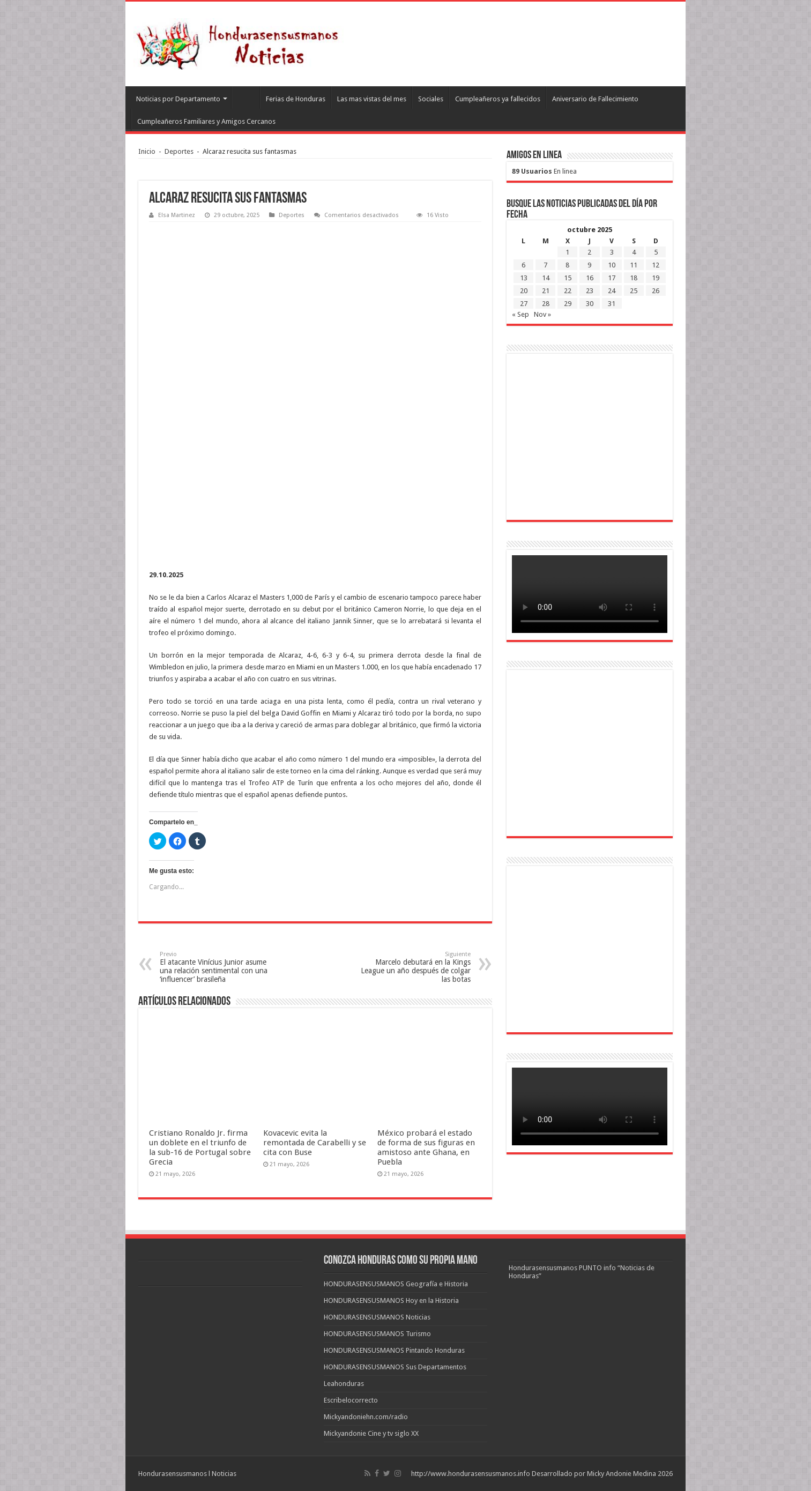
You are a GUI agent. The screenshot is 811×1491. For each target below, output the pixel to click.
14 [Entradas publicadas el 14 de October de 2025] (545, 278)
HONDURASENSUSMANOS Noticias (377, 1317)
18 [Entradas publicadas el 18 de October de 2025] (633, 278)
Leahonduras (344, 1384)
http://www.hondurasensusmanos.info (470, 1474)
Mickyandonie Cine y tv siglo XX (371, 1433)
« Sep (520, 314)
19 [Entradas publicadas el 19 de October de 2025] (655, 278)
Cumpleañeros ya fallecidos (497, 99)
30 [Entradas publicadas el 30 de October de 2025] (589, 304)
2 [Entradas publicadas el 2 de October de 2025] (589, 252)
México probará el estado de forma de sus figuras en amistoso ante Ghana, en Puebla (426, 1147)
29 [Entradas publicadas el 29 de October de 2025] (567, 304)
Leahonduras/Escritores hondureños (245, 97)
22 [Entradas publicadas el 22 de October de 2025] (567, 291)
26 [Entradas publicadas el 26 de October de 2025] (655, 291)
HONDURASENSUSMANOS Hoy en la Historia (391, 1300)
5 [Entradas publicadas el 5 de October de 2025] (656, 252)
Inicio (146, 151)
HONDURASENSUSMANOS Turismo (377, 1334)
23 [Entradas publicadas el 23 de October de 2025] (589, 291)
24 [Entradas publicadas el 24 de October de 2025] (611, 291)
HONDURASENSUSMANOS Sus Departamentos (395, 1367)
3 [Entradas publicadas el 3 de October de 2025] (612, 252)
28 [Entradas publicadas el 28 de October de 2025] (545, 304)
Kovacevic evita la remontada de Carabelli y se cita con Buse (314, 1142)
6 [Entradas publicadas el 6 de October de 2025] (523, 265)
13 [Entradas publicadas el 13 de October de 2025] (523, 278)
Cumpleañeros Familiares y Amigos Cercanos (206, 121)
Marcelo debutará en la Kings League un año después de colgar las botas (416, 967)
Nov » (542, 314)
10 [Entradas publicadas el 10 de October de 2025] (611, 265)
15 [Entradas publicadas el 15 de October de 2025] (567, 278)
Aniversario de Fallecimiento (595, 99)
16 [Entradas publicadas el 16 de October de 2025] (589, 278)
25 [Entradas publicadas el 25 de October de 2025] (633, 291)
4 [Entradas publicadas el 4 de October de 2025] (634, 252)
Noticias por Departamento (178, 99)
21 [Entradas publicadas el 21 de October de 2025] (545, 291)
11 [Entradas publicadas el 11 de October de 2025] (633, 265)
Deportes (179, 151)
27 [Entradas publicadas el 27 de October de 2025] (523, 304)
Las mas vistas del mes (371, 99)
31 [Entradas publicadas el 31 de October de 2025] (611, 304)
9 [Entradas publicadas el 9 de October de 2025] (589, 265)
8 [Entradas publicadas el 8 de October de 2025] (567, 265)
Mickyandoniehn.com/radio (366, 1417)
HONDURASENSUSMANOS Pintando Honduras (394, 1350)
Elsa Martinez (176, 215)
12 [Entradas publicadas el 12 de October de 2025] (655, 265)
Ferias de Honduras (295, 99)
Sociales (430, 99)
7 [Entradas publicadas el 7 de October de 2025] (545, 265)
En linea (544, 171)
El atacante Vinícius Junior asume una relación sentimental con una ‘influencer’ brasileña (215, 967)
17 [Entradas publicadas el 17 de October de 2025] (611, 278)
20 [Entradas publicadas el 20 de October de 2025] (523, 291)
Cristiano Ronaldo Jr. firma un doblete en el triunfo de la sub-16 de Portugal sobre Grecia (200, 1147)
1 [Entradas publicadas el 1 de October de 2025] (567, 252)
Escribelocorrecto (351, 1400)
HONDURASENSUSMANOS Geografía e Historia (396, 1284)
